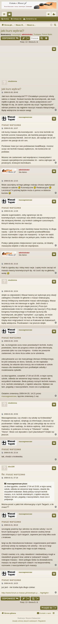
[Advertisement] (29, 62)
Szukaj (6, 19)
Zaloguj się (17, 19)
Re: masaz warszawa (13, 474)
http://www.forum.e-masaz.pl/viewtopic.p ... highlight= (25, 593)
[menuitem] (55, 25)
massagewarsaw (25, 117)
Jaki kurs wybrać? (12, 31)
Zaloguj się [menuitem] (49, 14)
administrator (27, 34)
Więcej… (4, 14)
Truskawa (37, 34)
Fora (10, 14)
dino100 (11, 467)
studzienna (12, 81)
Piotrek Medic (47, 34)
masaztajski (16, 34)
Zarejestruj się (31, 19)
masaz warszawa (11, 124)
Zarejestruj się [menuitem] (54, 14)
